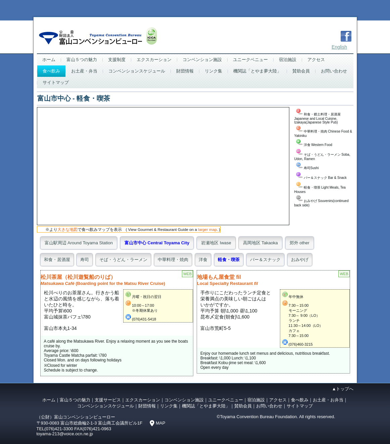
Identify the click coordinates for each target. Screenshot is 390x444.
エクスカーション (154, 59)
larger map (207, 229)
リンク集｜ (171, 405)
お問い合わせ (334, 70)
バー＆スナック (265, 259)
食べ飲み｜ (302, 399)
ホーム (48, 59)
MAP (160, 423)
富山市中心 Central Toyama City (157, 242)
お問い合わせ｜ (271, 405)
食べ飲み (51, 70)
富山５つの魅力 (81, 59)
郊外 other (299, 242)
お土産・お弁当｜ (330, 399)
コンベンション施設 (202, 59)
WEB (187, 274)
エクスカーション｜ (144, 399)
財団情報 (185, 70)
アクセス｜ (280, 399)
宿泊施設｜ (258, 399)
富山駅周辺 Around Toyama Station (79, 242)
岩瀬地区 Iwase (216, 242)
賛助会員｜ (245, 405)
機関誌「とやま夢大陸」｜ (208, 405)
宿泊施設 (287, 59)
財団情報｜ (149, 405)
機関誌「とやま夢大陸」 (257, 70)
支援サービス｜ (110, 399)
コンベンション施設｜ (186, 399)
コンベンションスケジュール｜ (107, 405)
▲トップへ (343, 388)
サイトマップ (56, 82)
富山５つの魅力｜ (77, 399)
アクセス (316, 59)
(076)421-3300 (58, 428)
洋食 (203, 259)
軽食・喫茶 (229, 259)
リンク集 (213, 70)
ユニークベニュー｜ (227, 399)
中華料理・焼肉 (173, 259)
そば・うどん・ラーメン (123, 259)
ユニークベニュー (250, 59)
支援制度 (117, 59)
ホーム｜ (51, 399)
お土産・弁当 (84, 70)
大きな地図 (67, 229)
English (339, 47)
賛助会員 (301, 70)
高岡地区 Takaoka (260, 242)
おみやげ (299, 259)
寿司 (84, 259)
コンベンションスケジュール (136, 70)
